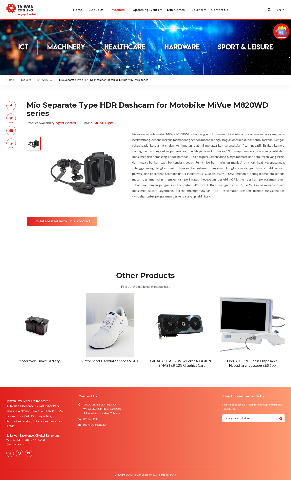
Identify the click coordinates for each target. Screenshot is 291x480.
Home (10, 79)
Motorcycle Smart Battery (39, 361)
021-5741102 (90, 418)
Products (25, 79)
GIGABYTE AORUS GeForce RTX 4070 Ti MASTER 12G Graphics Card (181, 363)
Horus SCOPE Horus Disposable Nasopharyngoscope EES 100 (252, 363)
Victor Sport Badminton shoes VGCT (110, 361)
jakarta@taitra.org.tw (94, 424)
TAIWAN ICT (45, 79)
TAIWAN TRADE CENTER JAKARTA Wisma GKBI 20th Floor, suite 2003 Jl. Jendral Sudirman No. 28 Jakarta (102, 409)
